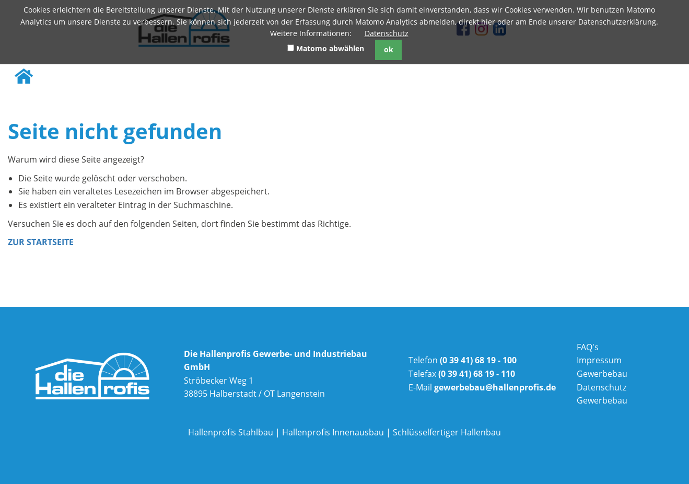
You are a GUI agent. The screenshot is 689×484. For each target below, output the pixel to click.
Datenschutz (386, 33)
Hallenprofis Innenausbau (333, 432)
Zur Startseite (41, 242)
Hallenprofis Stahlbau (230, 432)
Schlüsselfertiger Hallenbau (447, 432)
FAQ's (588, 347)
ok (388, 49)
